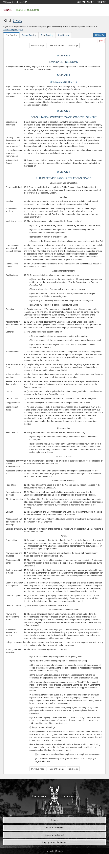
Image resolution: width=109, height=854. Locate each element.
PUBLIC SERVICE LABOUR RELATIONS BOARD (63, 178)
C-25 (17, 21)
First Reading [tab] (11, 35)
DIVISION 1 (63, 55)
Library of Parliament (54, 835)
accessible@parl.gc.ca (13, 29)
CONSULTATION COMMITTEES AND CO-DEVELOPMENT (64, 117)
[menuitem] (85, 2)
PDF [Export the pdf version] (101, 41)
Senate (8, 10)
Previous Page (37, 46)
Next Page (73, 46)
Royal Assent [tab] (63, 35)
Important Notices (55, 851)
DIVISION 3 (63, 110)
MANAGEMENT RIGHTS (63, 81)
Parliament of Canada (15, 2)
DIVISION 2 (63, 75)
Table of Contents (56, 46)
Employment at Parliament (54, 842)
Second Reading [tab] (29, 35)
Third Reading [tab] (47, 35)
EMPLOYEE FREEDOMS (63, 62)
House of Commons (27, 10)
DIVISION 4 (63, 171)
